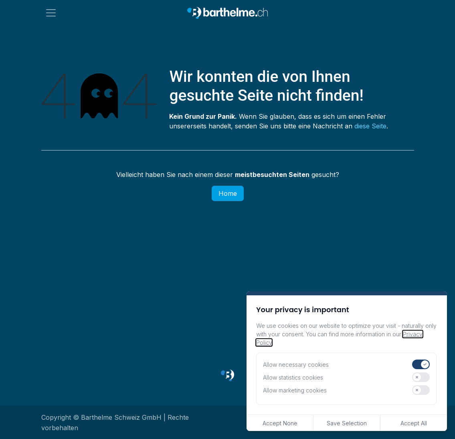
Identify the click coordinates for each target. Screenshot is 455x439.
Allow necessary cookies (296, 364)
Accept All (413, 423)
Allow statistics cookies (293, 377)
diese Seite (370, 126)
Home (227, 193)
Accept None (280, 423)
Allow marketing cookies (295, 390)
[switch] (421, 364)
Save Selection (347, 423)
